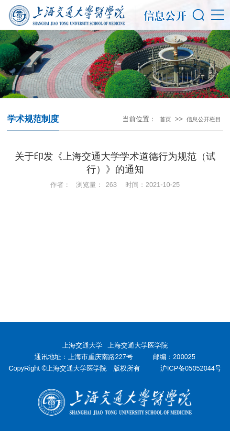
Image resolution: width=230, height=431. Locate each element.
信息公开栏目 (203, 119)
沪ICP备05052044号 (190, 368)
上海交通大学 (82, 345)
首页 (165, 119)
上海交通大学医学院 (138, 345)
